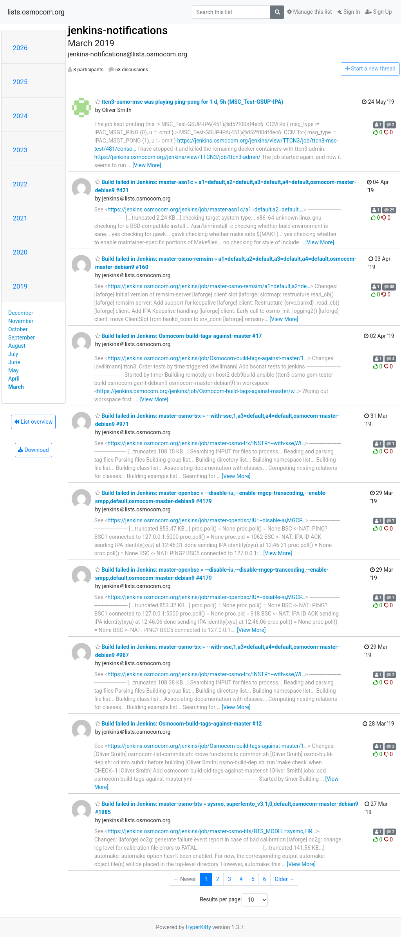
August (16, 346)
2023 (20, 150)
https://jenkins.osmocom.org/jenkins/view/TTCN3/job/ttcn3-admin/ (177, 157)
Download (33, 450)
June (14, 362)
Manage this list (309, 12)
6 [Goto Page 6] (264, 879)
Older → (284, 879)
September (21, 337)
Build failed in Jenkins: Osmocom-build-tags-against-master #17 (178, 336)
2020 (20, 252)
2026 (20, 48)
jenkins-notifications (118, 30)
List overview (33, 422)
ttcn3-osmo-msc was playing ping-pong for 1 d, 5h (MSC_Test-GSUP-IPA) (189, 102)
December (20, 313)
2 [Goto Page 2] (217, 879)
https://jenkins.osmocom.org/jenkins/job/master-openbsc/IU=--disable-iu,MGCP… (206, 520)
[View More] (146, 165)
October (17, 329)
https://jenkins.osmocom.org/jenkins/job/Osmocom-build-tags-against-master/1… (207, 358)
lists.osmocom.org (36, 12)
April (14, 379)
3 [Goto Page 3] (229, 879)
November (20, 321)
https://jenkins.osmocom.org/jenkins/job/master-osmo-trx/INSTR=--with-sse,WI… (206, 443)
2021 (20, 218)
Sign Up (378, 12)
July (13, 354)
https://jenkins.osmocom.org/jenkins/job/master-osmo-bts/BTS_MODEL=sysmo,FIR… (211, 831)
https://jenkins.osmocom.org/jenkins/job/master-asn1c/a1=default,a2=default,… (205, 209)
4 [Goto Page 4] (241, 879)
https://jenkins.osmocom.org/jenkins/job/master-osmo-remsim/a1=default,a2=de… (208, 286)
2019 (20, 286)
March (16, 387)
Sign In (349, 12)
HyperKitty (198, 927)
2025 (20, 82)
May (13, 370)
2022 (20, 184)
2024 (20, 116)
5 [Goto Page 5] (253, 879)
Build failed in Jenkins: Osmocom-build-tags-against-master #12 (178, 723)
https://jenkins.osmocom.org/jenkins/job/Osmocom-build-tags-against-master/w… (197, 391)
